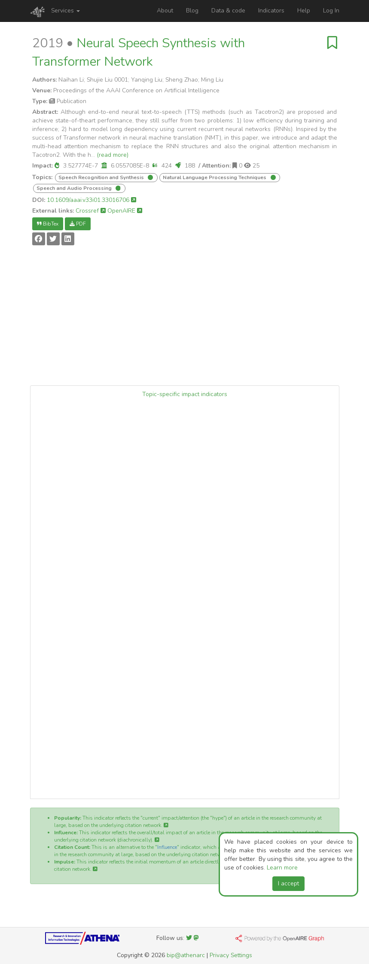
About (165, 10)
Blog (192, 10)
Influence (167, 847)
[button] (57, 165)
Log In (331, 10)
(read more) (112, 155)
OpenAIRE (124, 211)
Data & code (228, 10)
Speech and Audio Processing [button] (75, 188)
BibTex (47, 223)
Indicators (271, 10)
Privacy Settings (231, 955)
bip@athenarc (186, 955)
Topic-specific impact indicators (184, 394)
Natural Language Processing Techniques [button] (215, 177)
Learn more (282, 867)
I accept (288, 883)
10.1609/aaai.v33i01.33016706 (91, 200)
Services (65, 10)
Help (303, 10)
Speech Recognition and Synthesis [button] (101, 177)
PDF (78, 223)
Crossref (91, 211)
